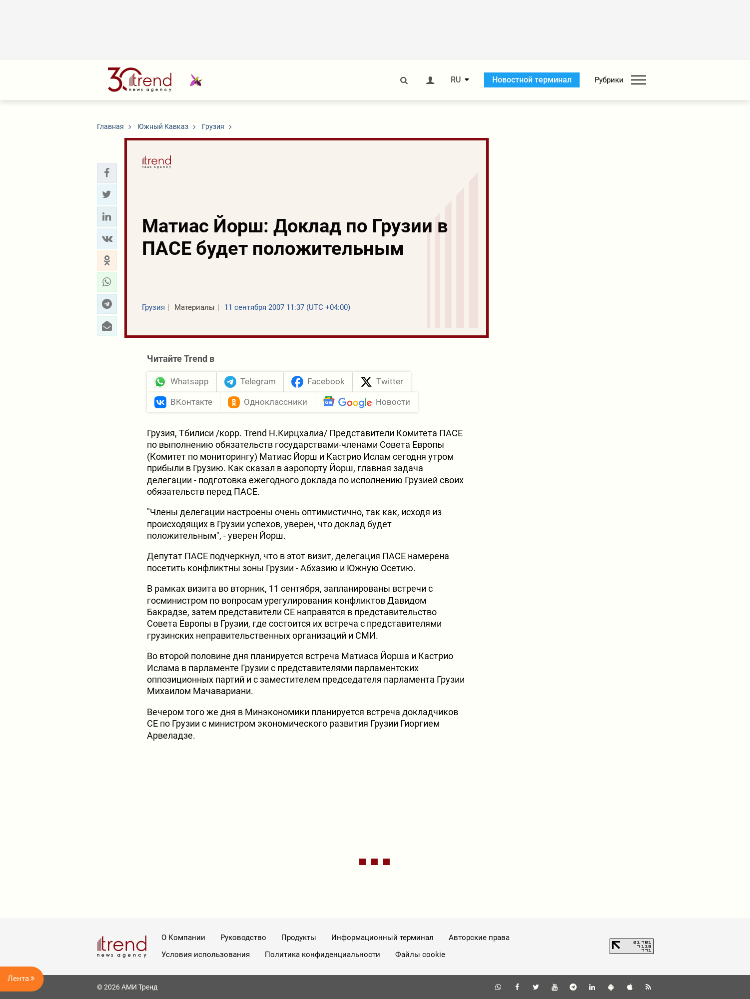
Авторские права (479, 937)
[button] (107, 172)
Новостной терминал (532, 79)
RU (456, 80)
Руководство (243, 937)
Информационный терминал (382, 937)
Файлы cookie (420, 954)
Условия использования (205, 954)
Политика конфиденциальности (322, 954)
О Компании (183, 937)
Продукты (298, 937)
